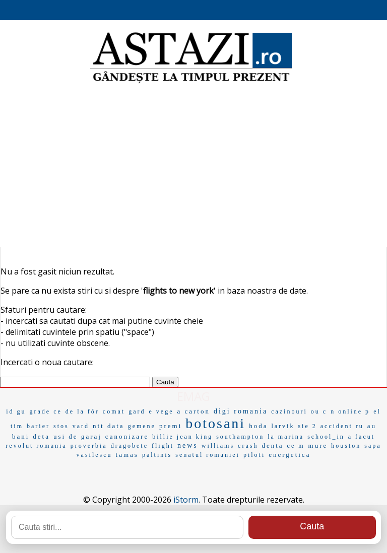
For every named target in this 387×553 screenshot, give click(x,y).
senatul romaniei (207, 454)
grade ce (46, 411)
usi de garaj (77, 436)
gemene (142, 426)
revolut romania (36, 445)
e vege (161, 411)
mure (318, 445)
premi (170, 426)
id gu (16, 411)
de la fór (82, 411)
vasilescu (94, 454)
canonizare (127, 436)
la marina (286, 436)
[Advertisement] (193, 166)
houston (346, 445)
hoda (258, 426)
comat (114, 411)
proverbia (89, 445)
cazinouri (289, 411)
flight (163, 445)
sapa (372, 445)
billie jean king (182, 436)
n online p (350, 411)
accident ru (342, 426)
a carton (193, 411)
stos (61, 426)
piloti (254, 454)
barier (38, 426)
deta (41, 436)
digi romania (241, 411)
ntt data (108, 426)
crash (248, 445)
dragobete (129, 445)
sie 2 (307, 426)
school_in (326, 436)
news (187, 445)
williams (218, 445)
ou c (319, 411)
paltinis (157, 454)
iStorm (186, 499)
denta (272, 445)
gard (136, 411)
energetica (289, 454)
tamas (127, 454)
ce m (296, 445)
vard (81, 426)
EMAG (193, 396)
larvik (282, 426)
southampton (240, 436)
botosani (215, 423)
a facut (361, 436)
